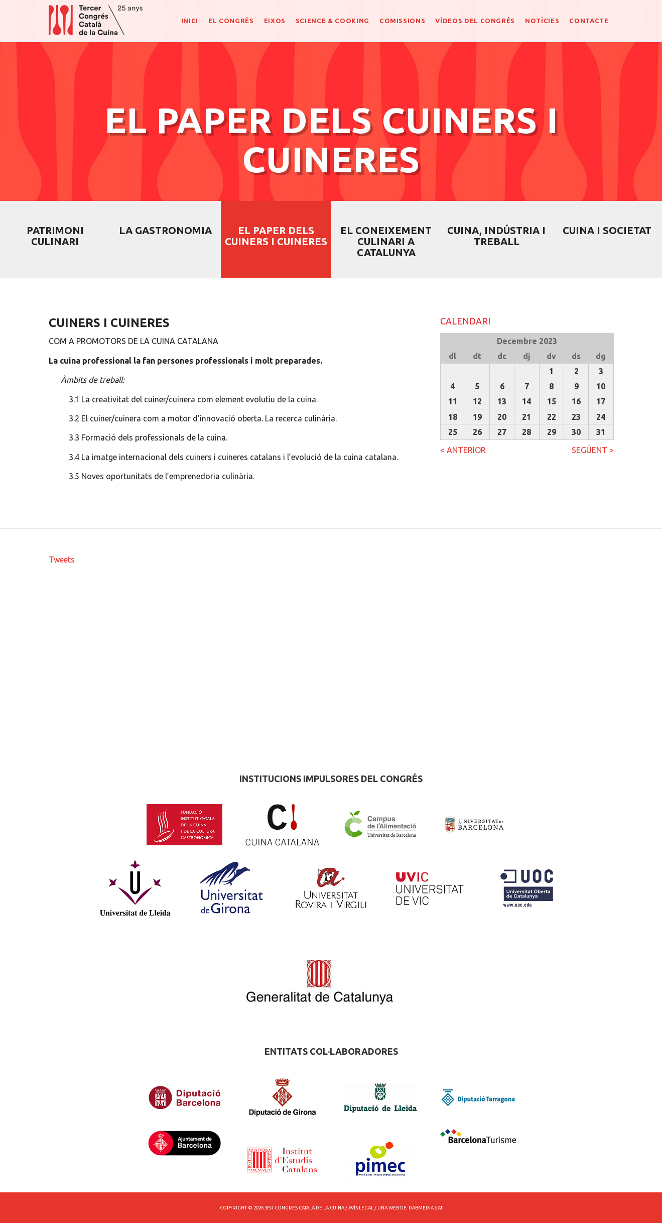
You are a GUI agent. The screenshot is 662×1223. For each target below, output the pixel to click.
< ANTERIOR (463, 450)
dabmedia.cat (426, 1207)
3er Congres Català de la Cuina (304, 1207)
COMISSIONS (402, 20)
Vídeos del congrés (475, 20)
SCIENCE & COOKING (332, 20)
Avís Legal (360, 1207)
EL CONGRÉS (231, 20)
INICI (189, 20)
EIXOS (275, 20)
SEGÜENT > (593, 450)
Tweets (62, 559)
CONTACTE (588, 20)
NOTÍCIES (542, 20)
